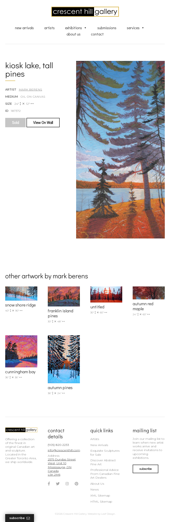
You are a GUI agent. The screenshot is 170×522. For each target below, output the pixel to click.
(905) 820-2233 (58, 445)
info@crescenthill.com (64, 450)
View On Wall (43, 122)
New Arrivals (24, 27)
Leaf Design (108, 513)
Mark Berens (30, 89)
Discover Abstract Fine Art (103, 462)
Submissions (106, 27)
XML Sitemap (100, 495)
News (94, 489)
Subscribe (19, 518)
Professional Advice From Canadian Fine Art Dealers (105, 473)
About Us (74, 34)
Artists (49, 27)
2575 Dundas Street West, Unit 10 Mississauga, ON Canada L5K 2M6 (62, 467)
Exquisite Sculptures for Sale (105, 452)
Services (136, 27)
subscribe (145, 469)
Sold (15, 122)
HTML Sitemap (101, 501)
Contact (97, 34)
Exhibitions (76, 27)
